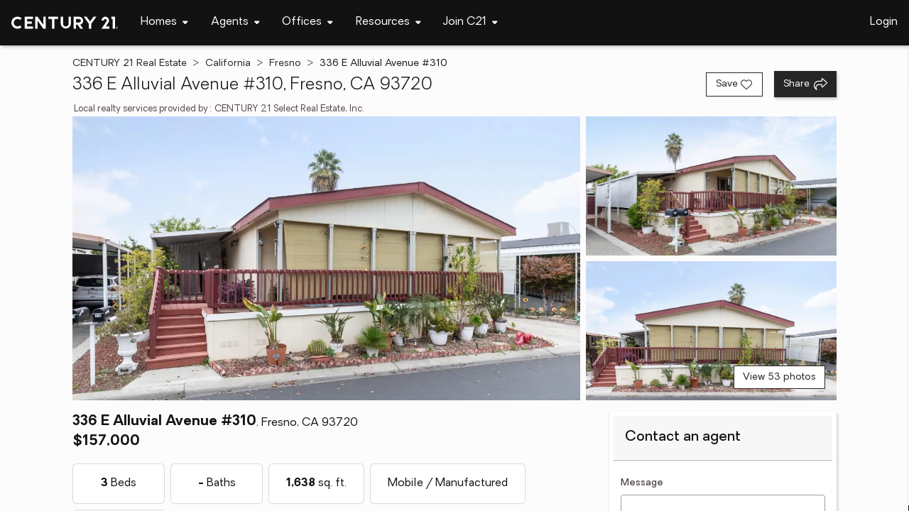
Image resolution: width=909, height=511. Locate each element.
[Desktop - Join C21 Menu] (470, 22)
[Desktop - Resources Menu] (388, 22)
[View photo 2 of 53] (711, 186)
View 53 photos (779, 377)
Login (884, 22)
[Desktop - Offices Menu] (307, 22)
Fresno (285, 63)
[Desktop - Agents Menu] (235, 22)
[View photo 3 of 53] (711, 330)
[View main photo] (325, 258)
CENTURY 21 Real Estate (129, 63)
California (228, 63)
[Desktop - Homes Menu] (164, 22)
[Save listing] (734, 84)
